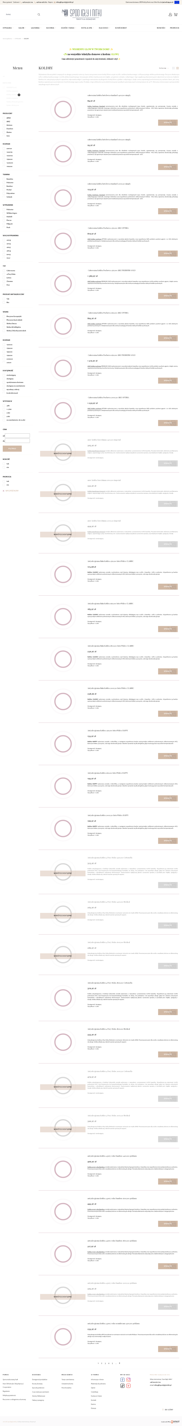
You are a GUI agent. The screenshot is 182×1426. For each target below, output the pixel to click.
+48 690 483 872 (41, 2)
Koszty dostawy (37, 1384)
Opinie (93, 1388)
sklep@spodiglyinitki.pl (63, 2)
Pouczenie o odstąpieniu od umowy (14, 1399)
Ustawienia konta (67, 1384)
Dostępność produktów (39, 1379)
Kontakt (93, 1400)
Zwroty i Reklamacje (38, 1396)
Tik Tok (122, 1386)
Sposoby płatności (38, 1388)
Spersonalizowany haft (10, 1379)
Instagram (128, 1380)
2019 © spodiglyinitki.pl (10, 1422)
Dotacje (93, 1408)
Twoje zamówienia (68, 1379)
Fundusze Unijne (96, 1396)
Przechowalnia (66, 1388)
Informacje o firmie (97, 1379)
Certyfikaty (94, 1392)
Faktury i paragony (38, 1400)
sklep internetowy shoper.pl (27, 1422)
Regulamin (6, 1391)
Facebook (122, 1380)
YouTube (128, 1386)
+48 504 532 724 (27, 2)
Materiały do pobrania (98, 1384)
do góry (167, 1410)
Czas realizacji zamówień (40, 1392)
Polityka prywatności (9, 1395)
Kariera (93, 1404)
